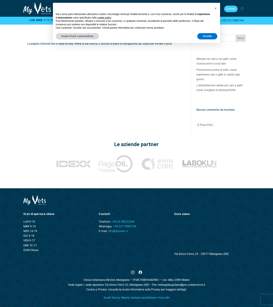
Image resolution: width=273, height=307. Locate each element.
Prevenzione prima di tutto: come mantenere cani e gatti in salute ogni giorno (218, 74)
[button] (215, 8)
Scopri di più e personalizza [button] (77, 36)
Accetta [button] (207, 36)
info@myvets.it (118, 231)
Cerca (240, 38)
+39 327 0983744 (230, 20)
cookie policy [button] (104, 17)
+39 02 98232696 (123, 221)
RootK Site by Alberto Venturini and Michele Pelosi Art (137, 297)
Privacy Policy (206, 125)
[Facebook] (140, 273)
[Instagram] (133, 273)
